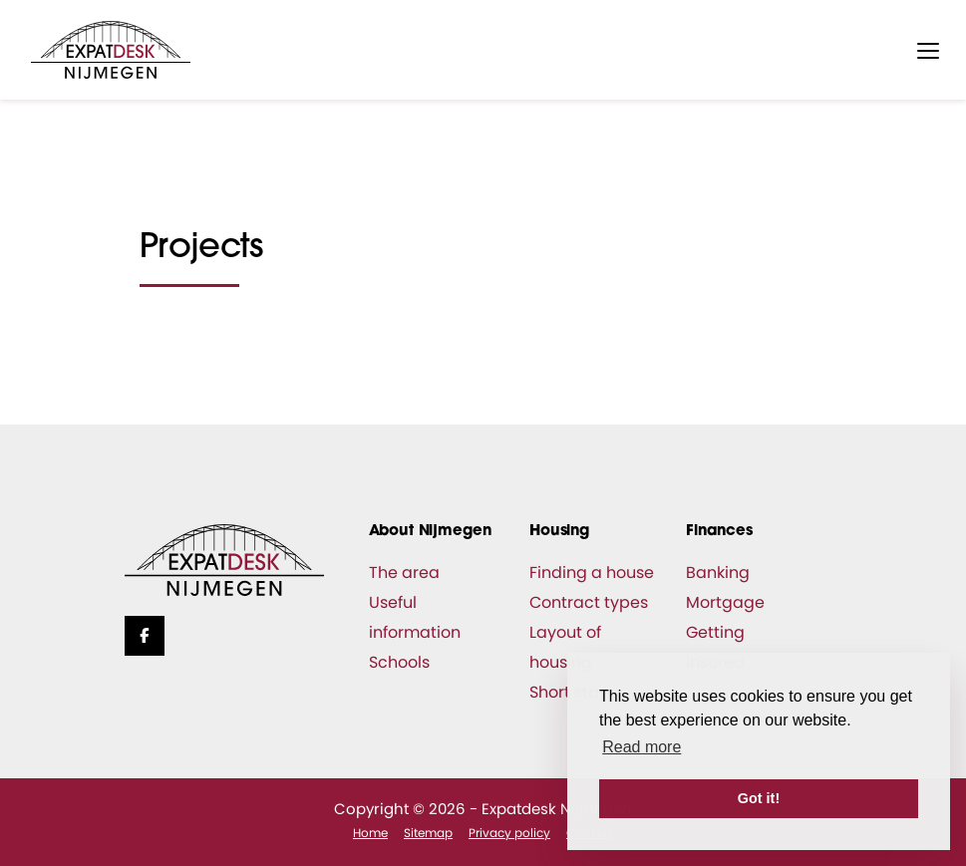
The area (404, 572)
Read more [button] (641, 746)
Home (370, 832)
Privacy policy (509, 832)
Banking (718, 572)
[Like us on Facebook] (144, 636)
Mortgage (725, 602)
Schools (399, 662)
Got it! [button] (759, 798)
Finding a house (591, 572)
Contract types (588, 602)
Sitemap (428, 832)
